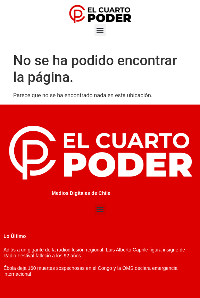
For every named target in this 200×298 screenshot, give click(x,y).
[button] (100, 30)
